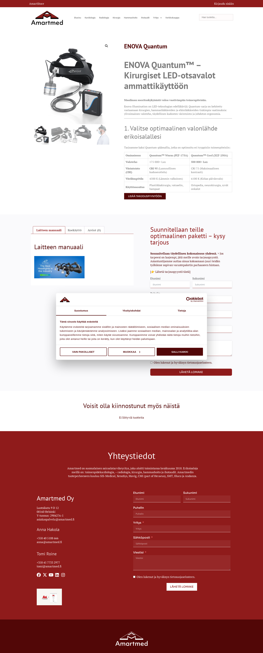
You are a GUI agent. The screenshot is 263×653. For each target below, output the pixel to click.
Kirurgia (116, 17)
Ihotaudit (145, 17)
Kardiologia (90, 17)
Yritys (157, 18)
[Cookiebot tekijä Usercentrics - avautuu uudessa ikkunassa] (188, 299)
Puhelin (138, 508)
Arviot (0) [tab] (94, 230)
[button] (106, 46)
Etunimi (155, 278)
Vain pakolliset (83, 351)
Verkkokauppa (172, 17)
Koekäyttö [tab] (75, 230)
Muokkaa (131, 351)
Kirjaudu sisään (224, 4)
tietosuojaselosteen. (199, 362)
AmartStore (36, 4)
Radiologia (104, 17)
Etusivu (77, 17)
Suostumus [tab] (81, 310)
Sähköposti (141, 537)
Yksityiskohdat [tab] (131, 310)
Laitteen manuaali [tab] (49, 230)
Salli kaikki (179, 351)
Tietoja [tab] (182, 310)
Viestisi (138, 552)
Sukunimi (198, 278)
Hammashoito (130, 17)
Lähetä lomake (191, 372)
